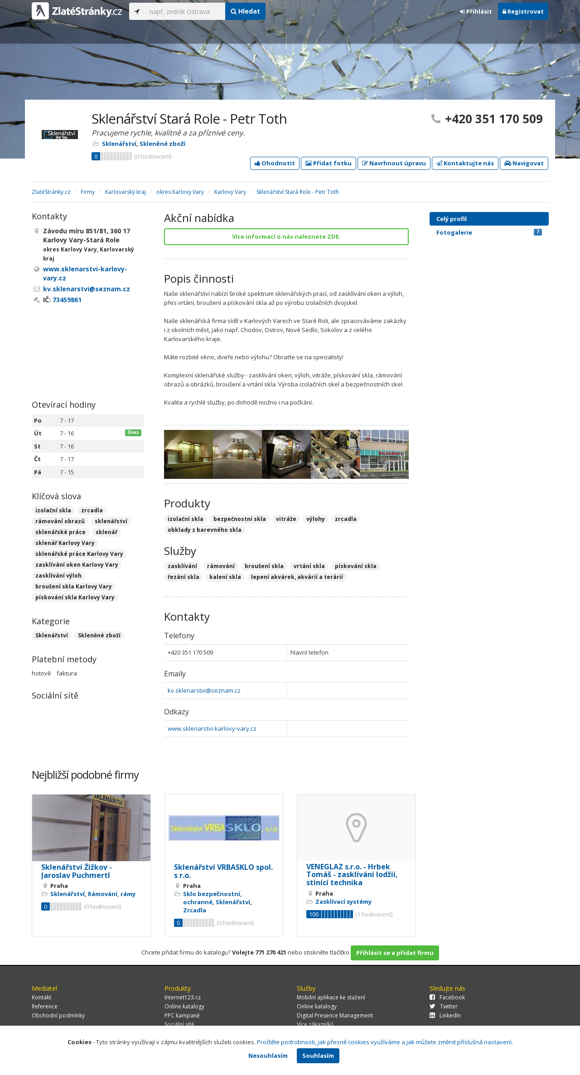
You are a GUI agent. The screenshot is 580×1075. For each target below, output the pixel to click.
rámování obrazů (60, 521)
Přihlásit (476, 11)
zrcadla (92, 510)
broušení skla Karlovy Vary (73, 586)
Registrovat (523, 11)
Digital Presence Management (335, 1015)
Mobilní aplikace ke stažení (331, 997)
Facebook (447, 997)
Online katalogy (184, 1006)
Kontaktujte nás (465, 163)
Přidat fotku (328, 163)
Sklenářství (119, 144)
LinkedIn (445, 1015)
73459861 (67, 299)
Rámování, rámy (111, 894)
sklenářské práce (60, 532)
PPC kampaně (182, 1015)
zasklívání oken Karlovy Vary (76, 565)
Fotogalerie (489, 232)
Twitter (444, 1006)
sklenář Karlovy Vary (65, 543)
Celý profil (451, 219)
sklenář (106, 532)
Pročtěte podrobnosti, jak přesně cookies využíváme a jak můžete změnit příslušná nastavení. (385, 1042)
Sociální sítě (179, 1024)
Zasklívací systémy (343, 901)
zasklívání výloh (58, 575)
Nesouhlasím (268, 1055)
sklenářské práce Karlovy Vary (79, 554)
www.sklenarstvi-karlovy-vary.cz (212, 728)
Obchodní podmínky (58, 1015)
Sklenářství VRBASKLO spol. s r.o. (223, 871)
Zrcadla (194, 910)
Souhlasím (318, 1055)
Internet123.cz (182, 997)
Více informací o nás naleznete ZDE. (286, 236)
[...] (185, 11)
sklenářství (111, 521)
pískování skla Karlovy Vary (75, 597)
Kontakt (41, 997)
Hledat (245, 11)
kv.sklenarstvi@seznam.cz (204, 690)
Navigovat (524, 163)
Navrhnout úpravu (394, 163)
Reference (45, 1006)
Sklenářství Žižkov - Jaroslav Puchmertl (76, 871)
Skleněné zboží (162, 144)
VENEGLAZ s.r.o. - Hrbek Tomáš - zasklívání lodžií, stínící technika (352, 874)
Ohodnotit (275, 163)
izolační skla (53, 510)
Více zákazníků (315, 1024)
